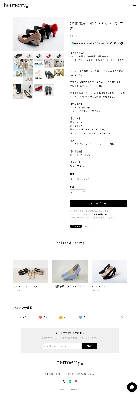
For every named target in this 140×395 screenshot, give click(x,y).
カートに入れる (98, 203)
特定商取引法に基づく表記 (76, 374)
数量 (72, 187)
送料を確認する (100, 214)
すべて (23, 317)
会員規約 (91, 374)
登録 (89, 346)
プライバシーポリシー (54, 374)
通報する (88, 226)
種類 (72, 174)
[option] (38, 34)
